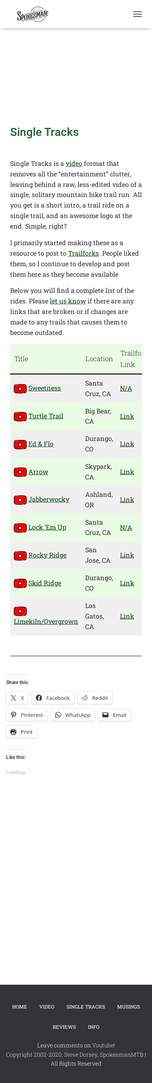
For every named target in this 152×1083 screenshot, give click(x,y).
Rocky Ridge (47, 555)
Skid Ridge (44, 583)
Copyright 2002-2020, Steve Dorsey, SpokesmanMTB (74, 1054)
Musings (128, 1006)
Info (93, 1027)
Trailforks (83, 253)
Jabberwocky (48, 499)
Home (19, 1006)
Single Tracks (85, 1006)
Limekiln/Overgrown (46, 621)
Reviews (64, 1027)
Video (46, 1006)
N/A (126, 388)
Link (127, 416)
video (74, 163)
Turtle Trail (45, 415)
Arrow (38, 471)
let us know (68, 301)
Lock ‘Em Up (47, 527)
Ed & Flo (41, 443)
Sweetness (44, 388)
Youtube (102, 1045)
